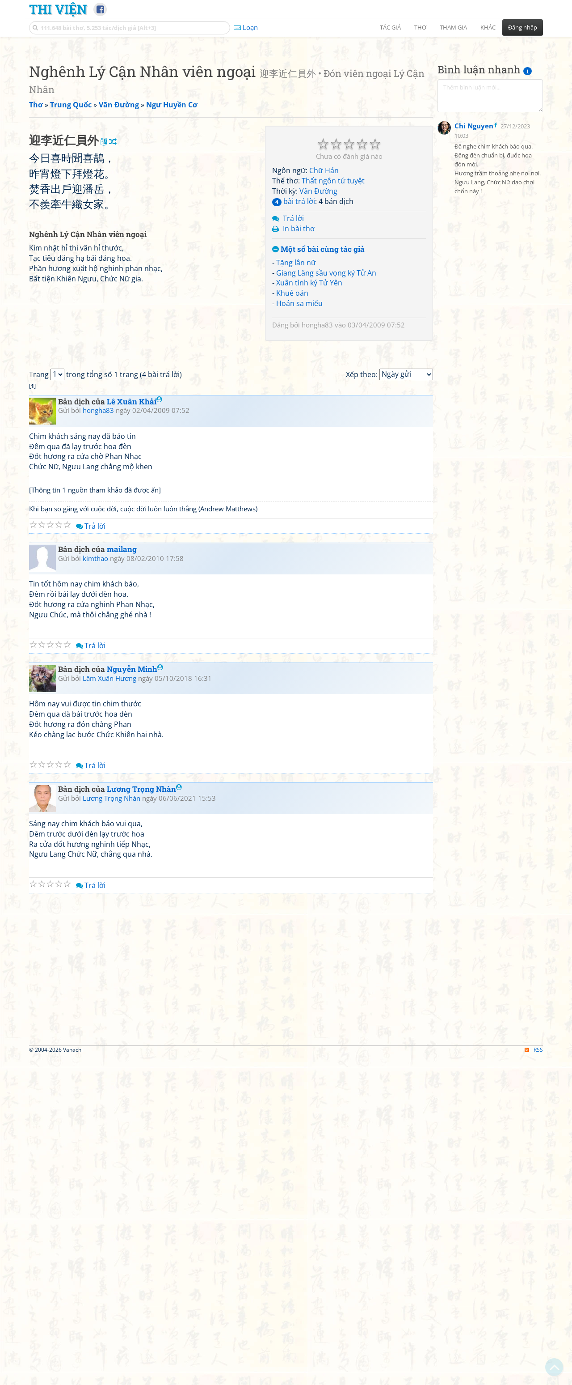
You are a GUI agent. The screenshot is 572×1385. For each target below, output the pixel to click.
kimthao (95, 886)
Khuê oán (292, 418)
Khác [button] (488, 27)
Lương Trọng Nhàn (144, 1116)
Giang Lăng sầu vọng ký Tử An (326, 398)
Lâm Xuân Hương (109, 1005)
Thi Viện (58, 8)
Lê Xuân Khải (134, 729)
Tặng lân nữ (296, 388)
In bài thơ (299, 354)
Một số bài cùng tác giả (318, 374)
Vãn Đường (318, 316)
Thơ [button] (420, 27)
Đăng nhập (522, 27)
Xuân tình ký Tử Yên (309, 408)
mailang (122, 877)
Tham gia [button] (453, 27)
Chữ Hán (324, 296)
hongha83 (317, 450)
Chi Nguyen (473, 344)
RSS (534, 1377)
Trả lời (293, 343)
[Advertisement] (286, 105)
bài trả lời (293, 326)
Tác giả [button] (390, 27)
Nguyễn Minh (135, 997)
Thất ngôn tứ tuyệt (333, 306)
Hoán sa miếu (299, 428)
